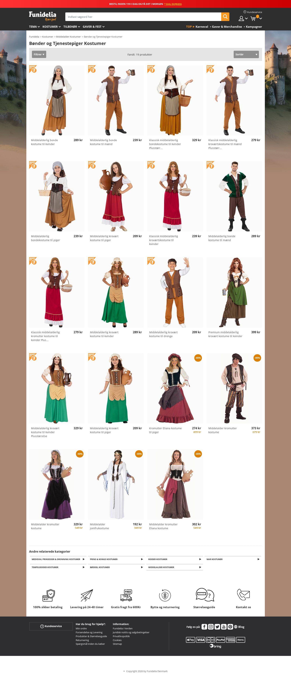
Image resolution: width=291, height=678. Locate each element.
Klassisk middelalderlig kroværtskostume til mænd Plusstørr (225, 144)
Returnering (82, 641)
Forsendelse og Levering (89, 633)
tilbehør (70, 26)
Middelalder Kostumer (68, 36)
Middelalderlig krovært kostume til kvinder (104, 334)
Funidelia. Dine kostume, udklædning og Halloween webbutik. (42, 16)
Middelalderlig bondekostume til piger (45, 238)
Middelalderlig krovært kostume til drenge (163, 334)
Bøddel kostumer (100, 568)
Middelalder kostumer (162, 568)
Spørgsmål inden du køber (90, 645)
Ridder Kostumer (158, 559)
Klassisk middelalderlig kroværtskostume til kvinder (163, 240)
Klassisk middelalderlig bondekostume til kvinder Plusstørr (165, 144)
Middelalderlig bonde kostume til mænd (103, 142)
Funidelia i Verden (123, 629)
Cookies (117, 641)
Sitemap (117, 645)
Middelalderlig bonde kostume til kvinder (44, 142)
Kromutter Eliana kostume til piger (165, 430)
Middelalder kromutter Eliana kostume (163, 526)
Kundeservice (51, 627)
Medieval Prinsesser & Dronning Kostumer (56, 559)
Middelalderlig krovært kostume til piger (104, 238)
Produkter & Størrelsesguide (91, 637)
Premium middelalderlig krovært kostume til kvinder (225, 334)
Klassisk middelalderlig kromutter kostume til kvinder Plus (45, 336)
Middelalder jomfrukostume (99, 526)
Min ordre (81, 629)
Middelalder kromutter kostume (222, 430)
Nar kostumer (215, 559)
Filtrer (38, 54)
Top (189, 26)
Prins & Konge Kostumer (104, 559)
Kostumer (50, 26)
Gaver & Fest (92, 26)
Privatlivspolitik (121, 637)
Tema (33, 26)
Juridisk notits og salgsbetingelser (131, 633)
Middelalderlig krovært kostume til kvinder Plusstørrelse (45, 432)
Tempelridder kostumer (45, 568)
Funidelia (34, 36)
